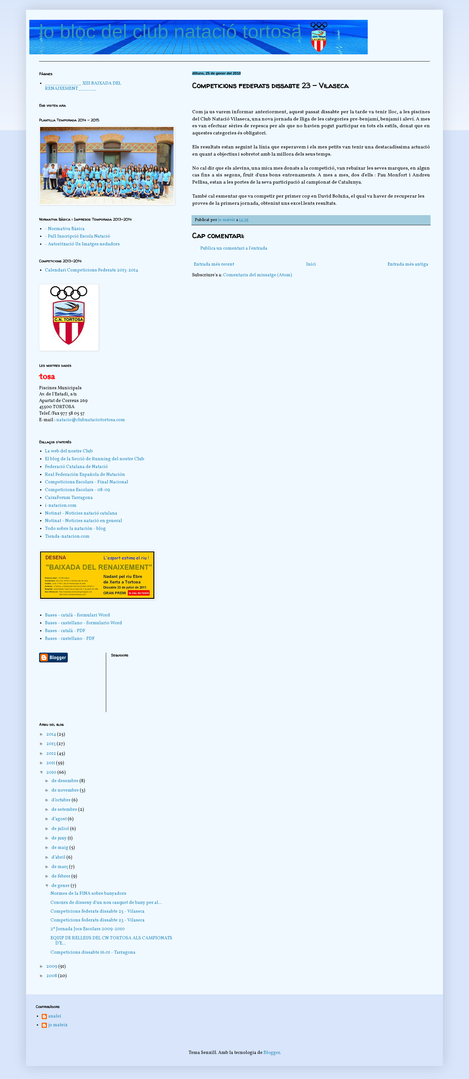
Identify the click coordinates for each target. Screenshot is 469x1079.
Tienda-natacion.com (67, 536)
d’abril (58, 857)
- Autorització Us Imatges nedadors (82, 244)
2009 (52, 966)
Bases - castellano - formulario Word (83, 623)
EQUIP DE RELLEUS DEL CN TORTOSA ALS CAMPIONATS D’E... (111, 941)
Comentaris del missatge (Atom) (257, 275)
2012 (51, 754)
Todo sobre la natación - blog (75, 529)
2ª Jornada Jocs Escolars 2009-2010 (87, 929)
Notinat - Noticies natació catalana (81, 513)
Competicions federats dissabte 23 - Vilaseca (97, 911)
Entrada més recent (214, 264)
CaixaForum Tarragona (69, 498)
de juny (59, 838)
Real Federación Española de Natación (85, 475)
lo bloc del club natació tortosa (170, 31)
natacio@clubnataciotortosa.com (90, 420)
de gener (61, 886)
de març (60, 867)
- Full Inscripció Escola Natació (77, 236)
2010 (51, 772)
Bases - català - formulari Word (77, 615)
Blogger (271, 1053)
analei (54, 1016)
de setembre (64, 810)
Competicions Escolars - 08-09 (77, 490)
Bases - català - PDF (65, 631)
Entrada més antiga (408, 264)
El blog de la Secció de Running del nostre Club (94, 459)
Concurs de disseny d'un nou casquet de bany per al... (106, 903)
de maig (60, 848)
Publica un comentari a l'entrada (233, 248)
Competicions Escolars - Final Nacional (86, 482)
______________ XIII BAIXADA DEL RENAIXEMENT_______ (83, 86)
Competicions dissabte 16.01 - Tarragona (92, 952)
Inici (311, 264)
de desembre (65, 781)
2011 (51, 763)
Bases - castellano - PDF (70, 639)
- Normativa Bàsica (65, 229)
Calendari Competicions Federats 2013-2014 (91, 270)
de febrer (61, 876)
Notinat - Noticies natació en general (83, 521)
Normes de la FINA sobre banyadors (88, 894)
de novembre (65, 790)
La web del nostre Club (69, 451)
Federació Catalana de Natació (76, 467)
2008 (52, 976)
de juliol (60, 829)
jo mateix (57, 1025)
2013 (51, 744)
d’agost (59, 819)
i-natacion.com (61, 506)
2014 (51, 734)
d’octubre (61, 800)
